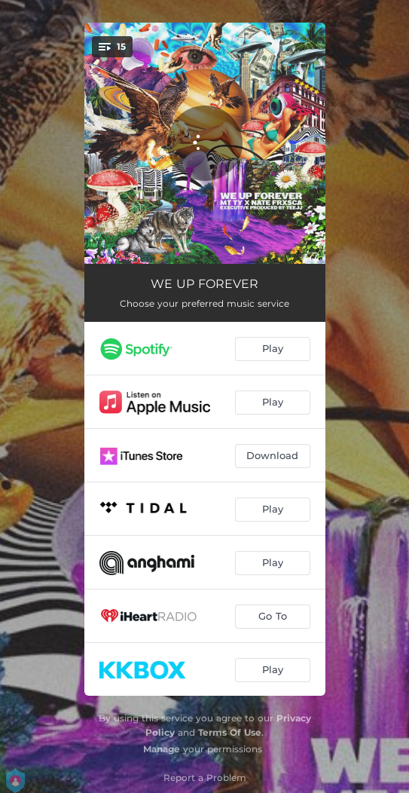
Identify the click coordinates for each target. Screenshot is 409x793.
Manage (161, 749)
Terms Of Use (229, 732)
